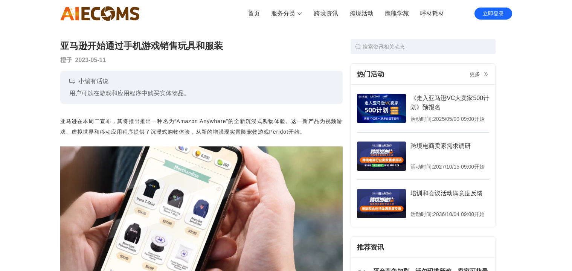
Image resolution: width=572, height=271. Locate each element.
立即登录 (493, 14)
